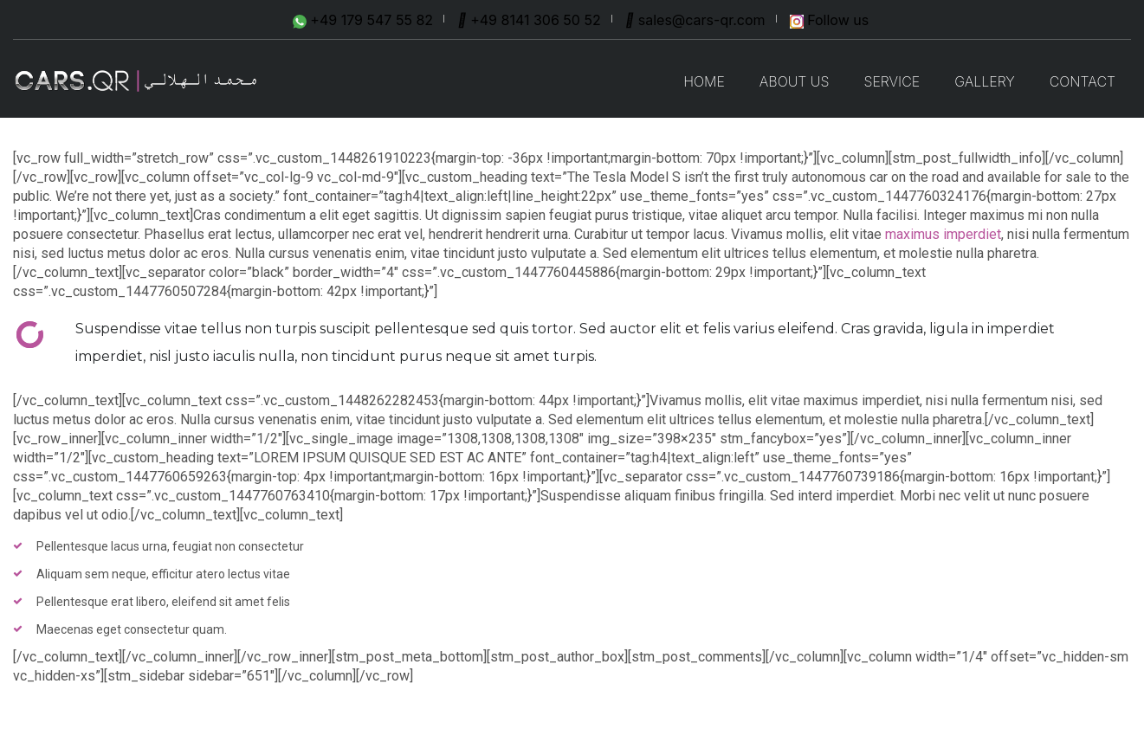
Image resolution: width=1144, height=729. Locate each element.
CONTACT (1082, 81)
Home (704, 81)
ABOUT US (794, 81)
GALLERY (984, 81)
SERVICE (891, 81)
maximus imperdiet (943, 234)
